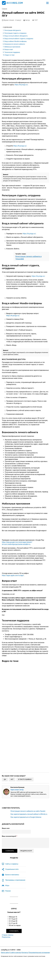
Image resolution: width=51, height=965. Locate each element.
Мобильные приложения (12, 47)
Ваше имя (5, 828)
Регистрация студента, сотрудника (15, 33)
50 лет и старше (15, 925)
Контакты (25, 952)
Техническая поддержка (12, 52)
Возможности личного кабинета (14, 44)
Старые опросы (7, 935)
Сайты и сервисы (11, 864)
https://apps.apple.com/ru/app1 (13, 575)
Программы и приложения (15, 880)
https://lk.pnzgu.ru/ (21, 85)
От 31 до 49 (13, 923)
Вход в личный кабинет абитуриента (16, 36)
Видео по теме (9, 55)
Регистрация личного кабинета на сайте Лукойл (28, 811)
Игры (7, 885)
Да (5, 779)
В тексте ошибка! (25, 779)
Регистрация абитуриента (12, 30)
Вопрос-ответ (8, 49)
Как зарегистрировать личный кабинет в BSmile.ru (29, 814)
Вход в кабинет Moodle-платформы (15, 41)
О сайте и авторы (15, 952)
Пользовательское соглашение (39, 952)
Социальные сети (11, 869)
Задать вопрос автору (17, 789)
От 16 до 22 (13, 919)
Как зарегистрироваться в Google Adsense (26, 817)
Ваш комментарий (9, 836)
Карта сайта (5, 952)
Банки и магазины (12, 875)
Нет (12, 779)
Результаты (6, 937)
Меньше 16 (13, 917)
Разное (8, 891)
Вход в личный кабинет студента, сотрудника (18, 38)
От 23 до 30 (13, 921)
